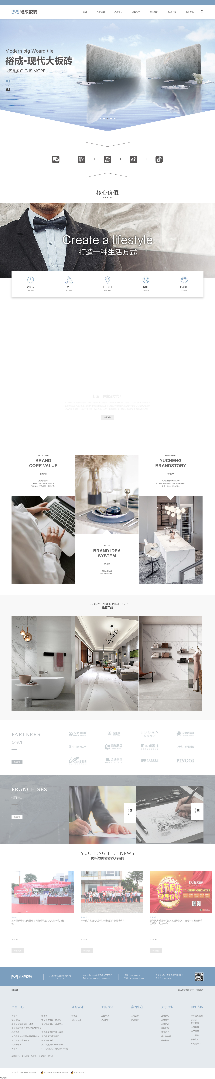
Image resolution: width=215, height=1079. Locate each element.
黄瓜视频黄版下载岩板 (51, 1020)
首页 (85, 12)
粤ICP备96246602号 (28, 1072)
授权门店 (195, 1040)
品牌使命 (165, 1024)
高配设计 (136, 12)
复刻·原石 (16, 1020)
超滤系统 (42, 1056)
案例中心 (172, 12)
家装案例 (135, 1020)
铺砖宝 (74, 1016)
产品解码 (105, 1020)
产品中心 (118, 12)
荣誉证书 (165, 1032)
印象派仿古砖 (47, 1040)
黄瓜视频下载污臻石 (50, 1036)
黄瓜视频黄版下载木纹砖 (52, 1032)
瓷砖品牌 (25, 1056)
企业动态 (105, 1016)
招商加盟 (195, 1023)
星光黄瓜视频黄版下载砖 (22, 1024)
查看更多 (17, 762)
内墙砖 (14, 1049)
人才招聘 (195, 1035)
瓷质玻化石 (16, 1045)
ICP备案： (16, 1072)
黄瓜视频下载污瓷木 (20, 1040)
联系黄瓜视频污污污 (197, 1016)
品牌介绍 (165, 1016)
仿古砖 (14, 1016)
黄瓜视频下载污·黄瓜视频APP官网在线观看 (26, 1028)
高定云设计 (76, 1020)
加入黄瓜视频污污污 (186, 990)
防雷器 (33, 1056)
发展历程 (165, 1028)
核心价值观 (166, 1036)
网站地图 (3, 1078)
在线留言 (195, 1027)
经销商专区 (196, 1044)
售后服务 (199, 990)
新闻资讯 (154, 12)
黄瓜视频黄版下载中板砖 (52, 1045)
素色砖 (44, 1016)
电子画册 (195, 1031)
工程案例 (135, 1016)
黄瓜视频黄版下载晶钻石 (52, 1024)
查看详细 (107, 417)
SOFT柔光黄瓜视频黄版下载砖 (54, 1049)
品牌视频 (165, 1040)
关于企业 (101, 12)
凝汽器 (50, 1056)
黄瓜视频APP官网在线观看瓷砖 (25, 1036)
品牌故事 (165, 1020)
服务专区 (190, 12)
